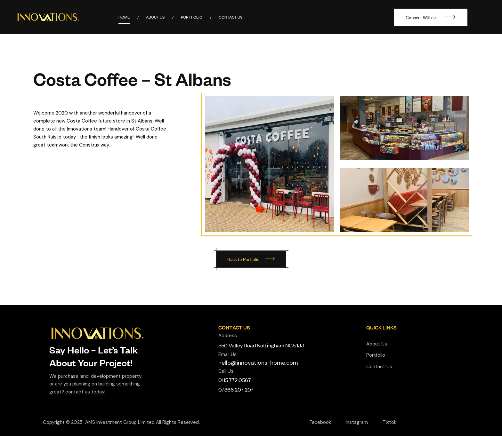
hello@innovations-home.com (258, 363)
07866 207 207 (236, 389)
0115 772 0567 (234, 379)
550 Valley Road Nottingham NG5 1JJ (261, 345)
